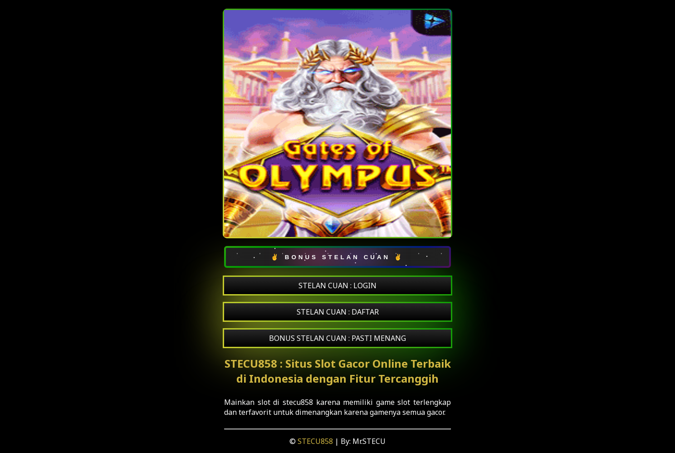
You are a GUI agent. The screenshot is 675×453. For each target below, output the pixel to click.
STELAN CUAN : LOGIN (337, 286)
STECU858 (316, 441)
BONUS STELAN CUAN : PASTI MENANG (337, 338)
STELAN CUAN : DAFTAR (338, 312)
